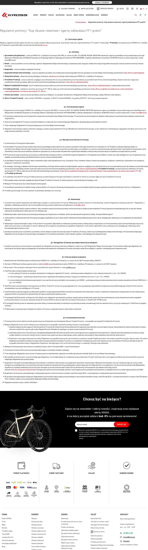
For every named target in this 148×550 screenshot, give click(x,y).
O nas (4, 521)
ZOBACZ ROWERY (102, 2)
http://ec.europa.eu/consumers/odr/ (23, 370)
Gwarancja (64, 518)
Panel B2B (5, 534)
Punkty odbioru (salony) (99, 548)
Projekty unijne (7, 531)
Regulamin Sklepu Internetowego (102, 545)
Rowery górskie (37, 521)
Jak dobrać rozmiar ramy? (100, 521)
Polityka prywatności (98, 542)
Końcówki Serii (96, 518)
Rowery (34, 518)
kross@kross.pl (141, 112)
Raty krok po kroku (97, 528)
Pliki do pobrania (96, 539)
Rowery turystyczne (38, 534)
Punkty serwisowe (67, 527)
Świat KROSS (6, 518)
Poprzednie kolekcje (38, 546)
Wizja (4, 525)
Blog (122, 9)
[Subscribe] (121, 424)
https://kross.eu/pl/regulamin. (134, 73)
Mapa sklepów (87, 9)
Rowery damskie (37, 543)
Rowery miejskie (37, 537)
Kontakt (126, 541)
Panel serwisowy (8, 540)
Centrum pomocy (97, 536)
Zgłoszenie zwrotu (67, 536)
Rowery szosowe (37, 528)
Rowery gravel (36, 525)
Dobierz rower (106, 8)
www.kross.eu (42, 45)
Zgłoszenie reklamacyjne (69, 530)
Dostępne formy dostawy (100, 525)
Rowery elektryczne (38, 531)
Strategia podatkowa (9, 543)
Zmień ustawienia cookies (129, 545)
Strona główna (81, 22)
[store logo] (15, 15)
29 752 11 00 (128, 533)
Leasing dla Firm (7, 537)
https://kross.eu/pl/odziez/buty (77, 82)
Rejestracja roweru (68, 543)
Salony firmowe (68, 9)
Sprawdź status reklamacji (70, 533)
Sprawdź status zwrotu (69, 539)
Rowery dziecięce (37, 540)
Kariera (4, 528)
